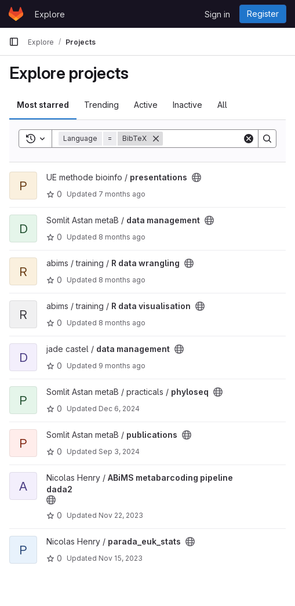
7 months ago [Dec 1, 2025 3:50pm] (122, 194)
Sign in (217, 14)
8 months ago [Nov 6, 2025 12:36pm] (122, 279)
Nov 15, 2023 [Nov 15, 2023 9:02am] (121, 558)
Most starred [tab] (43, 105)
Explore (50, 14)
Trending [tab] (101, 105)
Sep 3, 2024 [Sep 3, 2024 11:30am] (119, 451)
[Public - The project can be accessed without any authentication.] (196, 177)
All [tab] (222, 105)
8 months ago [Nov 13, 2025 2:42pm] (122, 237)
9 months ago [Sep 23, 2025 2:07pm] (122, 365)
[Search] (267, 138)
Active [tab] (146, 105)
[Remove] (156, 139)
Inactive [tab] (187, 105)
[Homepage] (16, 14)
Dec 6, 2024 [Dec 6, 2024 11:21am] (119, 408)
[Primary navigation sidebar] (14, 41)
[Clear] (249, 139)
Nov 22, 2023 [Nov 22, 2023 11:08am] (121, 515)
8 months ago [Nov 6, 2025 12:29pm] (122, 322)
